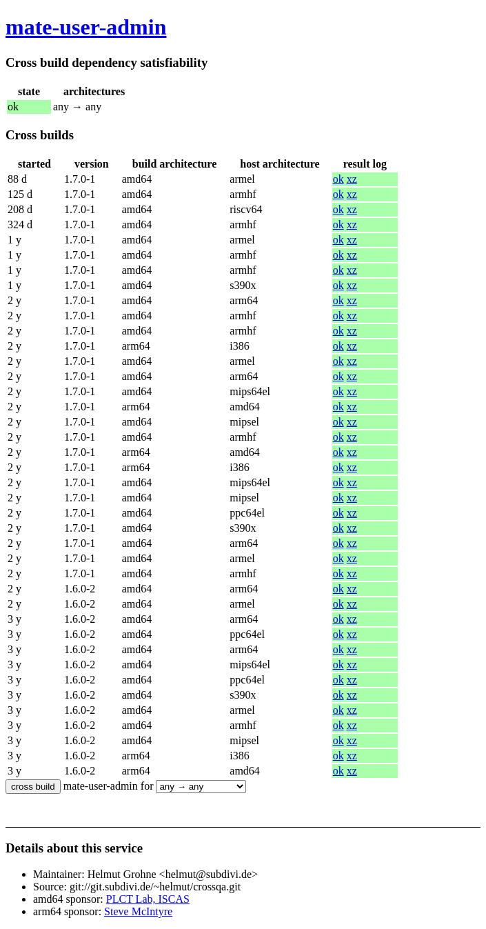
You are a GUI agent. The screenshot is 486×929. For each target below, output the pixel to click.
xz (352, 179)
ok (338, 179)
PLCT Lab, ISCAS (148, 899)
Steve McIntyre (138, 911)
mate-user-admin (86, 26)
